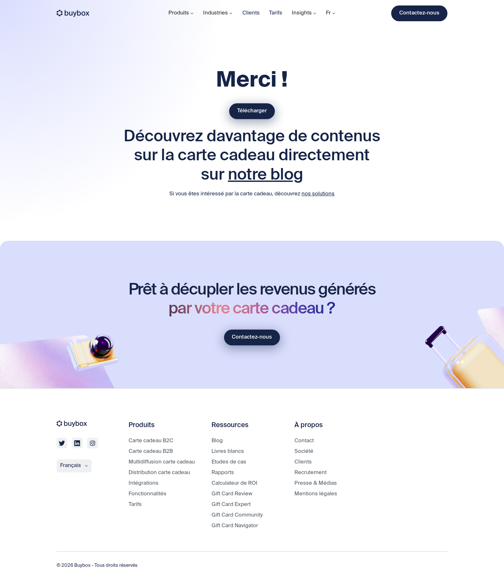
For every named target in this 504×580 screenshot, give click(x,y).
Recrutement (310, 472)
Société (303, 451)
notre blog (265, 175)
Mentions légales (315, 494)
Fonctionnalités (147, 494)
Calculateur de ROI (234, 483)
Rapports (223, 472)
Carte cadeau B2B (151, 451)
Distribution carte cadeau (159, 472)
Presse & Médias (315, 483)
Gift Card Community (237, 515)
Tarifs (275, 13)
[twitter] (62, 443)
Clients (251, 13)
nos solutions (318, 194)
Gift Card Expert (231, 504)
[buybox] (73, 13)
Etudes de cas (229, 462)
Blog (217, 441)
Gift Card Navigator (235, 526)
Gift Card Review (232, 494)
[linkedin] (77, 443)
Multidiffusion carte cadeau (162, 462)
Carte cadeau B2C (151, 441)
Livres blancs (228, 451)
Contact (304, 441)
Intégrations (143, 483)
